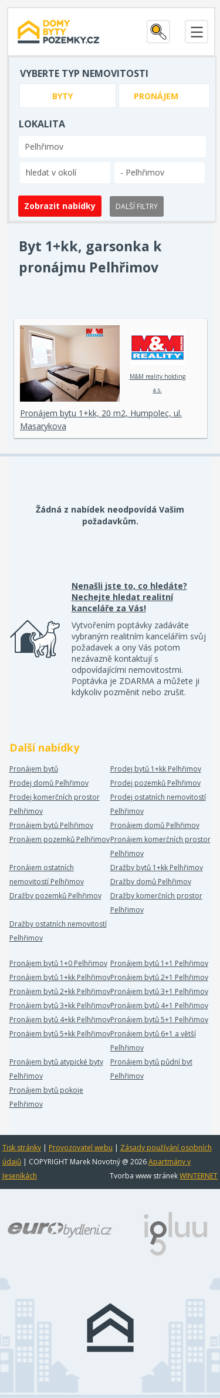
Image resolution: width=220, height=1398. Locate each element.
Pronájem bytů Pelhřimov (51, 825)
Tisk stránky (21, 1148)
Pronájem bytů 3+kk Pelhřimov (59, 1005)
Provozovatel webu (81, 1148)
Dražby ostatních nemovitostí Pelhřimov (58, 931)
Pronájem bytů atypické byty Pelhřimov (56, 1069)
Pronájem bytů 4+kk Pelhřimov (59, 1020)
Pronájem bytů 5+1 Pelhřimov (159, 1020)
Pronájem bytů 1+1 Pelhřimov (159, 963)
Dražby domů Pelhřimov (150, 882)
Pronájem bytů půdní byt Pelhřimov (151, 1069)
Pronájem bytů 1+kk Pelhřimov (59, 977)
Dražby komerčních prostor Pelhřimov (156, 903)
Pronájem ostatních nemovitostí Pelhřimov (46, 875)
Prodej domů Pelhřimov (49, 783)
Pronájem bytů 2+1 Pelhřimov (159, 977)
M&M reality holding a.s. (157, 362)
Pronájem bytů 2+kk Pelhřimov (59, 991)
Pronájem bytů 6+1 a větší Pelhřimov (153, 1041)
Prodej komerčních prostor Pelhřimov (54, 804)
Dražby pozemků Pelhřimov (55, 896)
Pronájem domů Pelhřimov (154, 825)
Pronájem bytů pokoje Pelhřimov (46, 1097)
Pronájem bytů (33, 769)
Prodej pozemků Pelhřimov (155, 783)
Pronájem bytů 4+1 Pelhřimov (159, 1005)
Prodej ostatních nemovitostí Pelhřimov (158, 804)
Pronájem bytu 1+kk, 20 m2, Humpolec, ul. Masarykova (101, 419)
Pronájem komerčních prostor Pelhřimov (160, 846)
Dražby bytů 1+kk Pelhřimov (156, 868)
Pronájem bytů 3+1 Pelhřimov (159, 991)
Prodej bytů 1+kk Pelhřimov (155, 769)
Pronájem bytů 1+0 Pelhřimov (58, 963)
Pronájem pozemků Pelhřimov (59, 839)
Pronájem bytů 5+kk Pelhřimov (59, 1034)
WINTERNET (199, 1176)
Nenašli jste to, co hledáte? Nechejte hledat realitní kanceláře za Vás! (129, 597)
